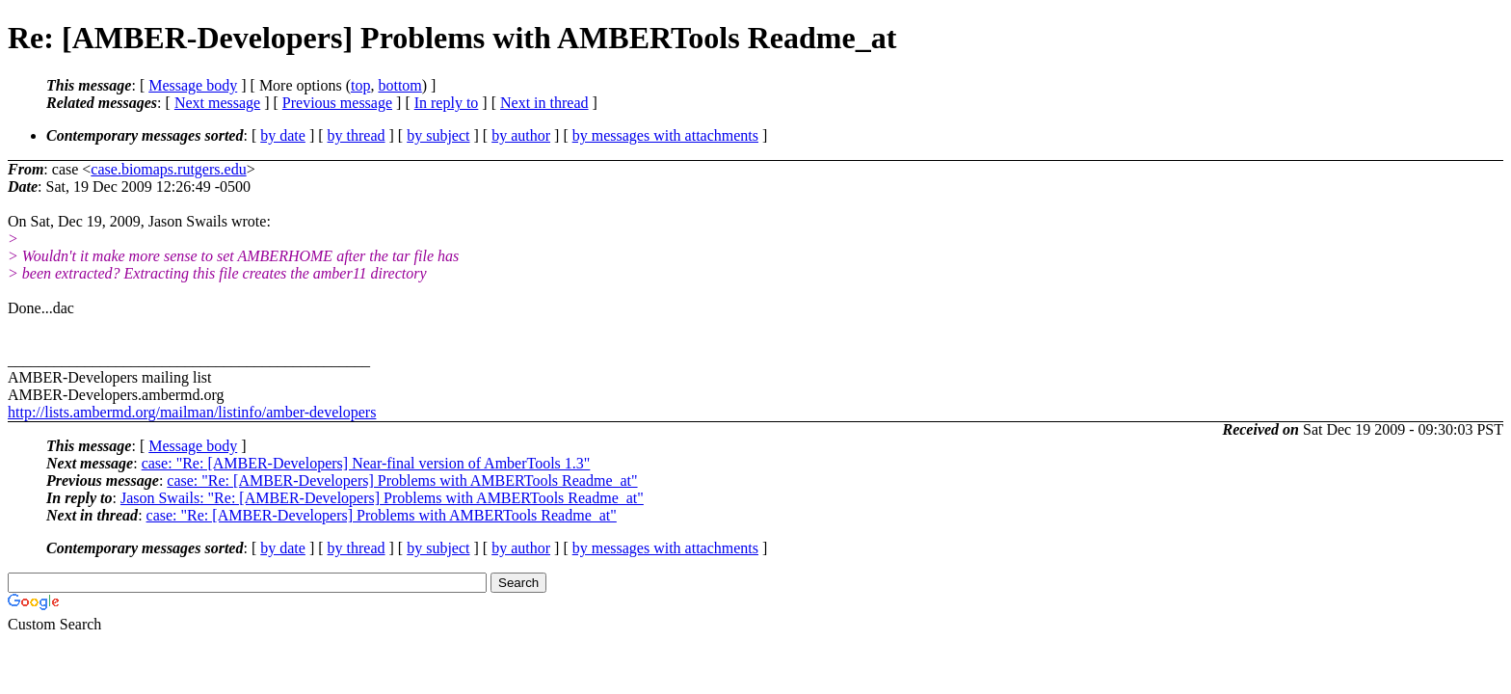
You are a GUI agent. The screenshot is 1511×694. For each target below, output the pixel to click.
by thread (356, 135)
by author (520, 135)
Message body (192, 85)
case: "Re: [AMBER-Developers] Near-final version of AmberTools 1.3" (366, 463)
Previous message (337, 102)
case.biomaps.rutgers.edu (168, 169)
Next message (217, 102)
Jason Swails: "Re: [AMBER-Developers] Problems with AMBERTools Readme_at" (382, 498)
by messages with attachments (665, 135)
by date (282, 135)
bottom (399, 85)
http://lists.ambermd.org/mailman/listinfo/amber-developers (192, 412)
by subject (438, 135)
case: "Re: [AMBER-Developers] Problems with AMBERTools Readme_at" (402, 480)
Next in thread (544, 102)
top (360, 85)
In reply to (446, 102)
